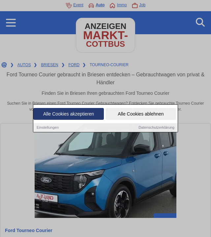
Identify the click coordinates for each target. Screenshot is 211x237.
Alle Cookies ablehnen (141, 114)
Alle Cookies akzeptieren (68, 114)
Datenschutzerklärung (156, 128)
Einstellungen (48, 128)
